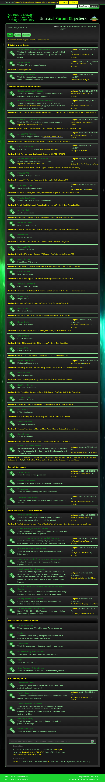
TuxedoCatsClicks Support (27, 205)
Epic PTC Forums (25, 147)
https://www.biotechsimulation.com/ (31, 164)
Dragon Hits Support (25, 303)
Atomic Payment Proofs (26, 141)
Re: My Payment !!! (77, 189)
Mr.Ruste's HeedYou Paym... (80, 541)
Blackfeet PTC (24, 247)
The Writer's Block (26, 683)
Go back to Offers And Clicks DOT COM (67, 129)
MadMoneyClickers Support (27, 368)
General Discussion (26, 481)
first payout (74, 151)
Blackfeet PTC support (25, 254)
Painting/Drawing (25, 718)
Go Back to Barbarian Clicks (69, 229)
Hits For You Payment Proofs (43, 315)
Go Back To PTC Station (61, 417)
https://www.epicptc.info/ (49, 149)
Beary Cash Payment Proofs (42, 242)
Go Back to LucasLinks (50, 460)
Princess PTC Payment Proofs (44, 404)
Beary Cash (23, 235)
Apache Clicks (24, 210)
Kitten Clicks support (25, 343)
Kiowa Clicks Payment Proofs (43, 331)
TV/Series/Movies (25, 625)
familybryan (57, 749)
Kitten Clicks (23, 336)
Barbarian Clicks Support (26, 229)
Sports (20, 660)
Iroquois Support (44, 180)
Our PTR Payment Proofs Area (28, 457)
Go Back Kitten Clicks (60, 343)
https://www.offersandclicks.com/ (30, 125)
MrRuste (73, 57)
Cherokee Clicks (25, 185)
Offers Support (47, 129)
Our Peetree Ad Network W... (81, 55)
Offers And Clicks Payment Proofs (29, 129)
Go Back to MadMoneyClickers (73, 368)
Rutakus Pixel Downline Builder (32, 549)
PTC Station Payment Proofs (42, 417)
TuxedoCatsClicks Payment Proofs (49, 205)
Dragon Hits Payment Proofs (42, 303)
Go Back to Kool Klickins (32, 460)
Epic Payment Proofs (25, 154)
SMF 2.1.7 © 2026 (11, 776)
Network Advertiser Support (30, 91)
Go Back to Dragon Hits (61, 303)
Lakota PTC (23, 348)
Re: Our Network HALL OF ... (81, 94)
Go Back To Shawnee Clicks (68, 429)
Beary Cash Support (25, 242)
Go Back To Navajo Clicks (63, 380)
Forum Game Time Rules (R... (81, 474)
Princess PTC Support (25, 404)
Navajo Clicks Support (25, 380)
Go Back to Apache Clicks (65, 217)
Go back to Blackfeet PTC (65, 254)
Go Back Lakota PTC (60, 355)
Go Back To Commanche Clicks (74, 291)
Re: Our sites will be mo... (79, 452)
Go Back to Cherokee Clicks (69, 193)
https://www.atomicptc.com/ (53, 137)
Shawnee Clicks (25, 422)
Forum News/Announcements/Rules (34, 49)
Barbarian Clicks (25, 222)
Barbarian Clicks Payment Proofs (47, 229)
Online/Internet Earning (28, 515)
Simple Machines (23, 776)
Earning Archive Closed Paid (30, 599)
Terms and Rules (87, 776)
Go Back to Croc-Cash (15, 460)
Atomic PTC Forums (27, 134)
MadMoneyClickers (26, 360)
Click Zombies (24, 272)
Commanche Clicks (26, 284)
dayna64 (84, 151)
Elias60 (73, 125)
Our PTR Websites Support (49, 457)
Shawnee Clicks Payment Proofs (46, 429)
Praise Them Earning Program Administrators (38, 538)
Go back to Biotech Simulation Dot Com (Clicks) (63, 168)
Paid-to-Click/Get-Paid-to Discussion (50, 524)
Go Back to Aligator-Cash (68, 457)
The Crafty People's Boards (30, 704)
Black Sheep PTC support (26, 266)
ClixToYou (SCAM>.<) (78, 614)
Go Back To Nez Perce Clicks (70, 392)
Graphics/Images (25, 729)
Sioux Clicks (23, 434)
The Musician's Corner (28, 693)
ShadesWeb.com (22, 779)
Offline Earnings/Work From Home (33, 528)
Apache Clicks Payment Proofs (44, 217)
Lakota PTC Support (25, 355)
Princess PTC (24, 397)
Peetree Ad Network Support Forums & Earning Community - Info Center (40, 741)
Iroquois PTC (23, 173)
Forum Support (24, 62)
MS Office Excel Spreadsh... (80, 518)
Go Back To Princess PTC (65, 404)
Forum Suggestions (24, 70)
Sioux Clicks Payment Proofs (43, 441)
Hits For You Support (25, 315)
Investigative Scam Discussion (31, 569)
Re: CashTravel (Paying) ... (80, 604)
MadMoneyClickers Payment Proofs (49, 368)
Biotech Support (40, 168)
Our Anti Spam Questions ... (80, 64)
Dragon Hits (23, 296)
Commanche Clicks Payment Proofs (50, 291)
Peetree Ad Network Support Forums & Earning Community (20, 17)
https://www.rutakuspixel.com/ (29, 106)
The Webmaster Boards (28, 497)
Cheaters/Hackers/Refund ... (80, 106)
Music (20, 633)
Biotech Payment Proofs (26, 168)
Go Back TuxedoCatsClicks (70, 205)
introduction (75, 80)
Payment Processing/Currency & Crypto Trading (39, 559)
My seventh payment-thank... (81, 122)
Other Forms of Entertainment (31, 668)
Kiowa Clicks (23, 322)
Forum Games (24, 472)
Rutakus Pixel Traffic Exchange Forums (35, 101)
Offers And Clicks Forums (29, 119)
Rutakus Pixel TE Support (51, 112)
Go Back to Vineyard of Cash (69, 460)
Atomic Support (39, 141)
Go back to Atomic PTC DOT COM (58, 141)
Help (79, 776)
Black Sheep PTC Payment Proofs (48, 266)
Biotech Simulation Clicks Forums (33, 159)
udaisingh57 (85, 80)
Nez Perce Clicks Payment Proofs (47, 392)
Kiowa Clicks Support (25, 331)
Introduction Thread (26, 74)
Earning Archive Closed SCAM (31, 608)
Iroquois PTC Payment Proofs (28, 180)
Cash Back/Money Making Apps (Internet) (78, 524)
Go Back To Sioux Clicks (62, 441)
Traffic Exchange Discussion (27, 524)
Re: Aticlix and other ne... (79, 578)
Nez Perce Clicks (25, 385)
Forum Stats (17, 746)
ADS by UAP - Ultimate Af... (80, 553)
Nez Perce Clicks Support (26, 392)
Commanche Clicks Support (27, 291)
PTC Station (23, 409)
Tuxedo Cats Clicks (26, 198)
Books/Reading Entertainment (31, 652)
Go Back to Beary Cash (61, 242)
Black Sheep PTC (25, 259)
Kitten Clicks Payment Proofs (43, 343)
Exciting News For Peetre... (80, 164)
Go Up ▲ (97, 776)
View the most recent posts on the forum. (27, 755)
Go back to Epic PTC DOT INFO (54, 154)
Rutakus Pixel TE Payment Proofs (29, 112)
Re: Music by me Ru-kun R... (80, 697)
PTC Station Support (25, 417)
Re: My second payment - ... (80, 135)
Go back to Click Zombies (64, 279)
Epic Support (37, 154)
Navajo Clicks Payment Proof (44, 380)
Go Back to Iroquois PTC (59, 180)
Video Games (24, 643)
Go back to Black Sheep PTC (71, 266)
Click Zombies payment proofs (44, 279)
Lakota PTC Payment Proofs (42, 355)
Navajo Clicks (24, 373)
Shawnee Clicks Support (26, 429)
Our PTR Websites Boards (29, 446)
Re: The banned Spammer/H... (81, 501)
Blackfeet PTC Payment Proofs (44, 254)
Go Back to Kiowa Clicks (62, 331)
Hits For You (23, 308)
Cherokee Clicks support (49, 193)
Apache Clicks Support (25, 217)
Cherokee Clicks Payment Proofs (29, 193)
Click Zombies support (25, 279)
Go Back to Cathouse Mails (87, 457)
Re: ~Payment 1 (76, 363)
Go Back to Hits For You (62, 315)
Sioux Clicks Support (25, 441)
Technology (23, 489)
